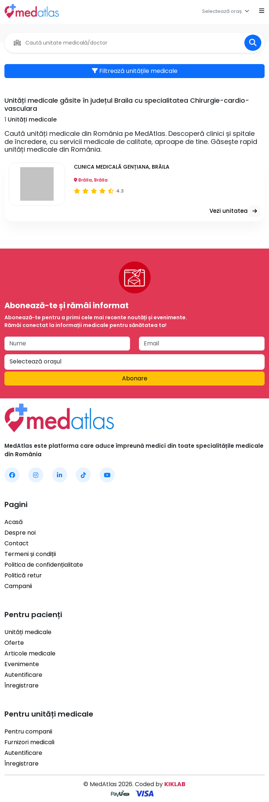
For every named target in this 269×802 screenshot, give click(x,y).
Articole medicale (29, 653)
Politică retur (23, 575)
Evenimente (21, 664)
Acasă (13, 522)
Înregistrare (21, 685)
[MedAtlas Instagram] (35, 474)
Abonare (134, 378)
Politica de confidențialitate (43, 564)
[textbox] (222, 11)
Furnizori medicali (29, 742)
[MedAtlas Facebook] (11, 474)
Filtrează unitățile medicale (134, 71)
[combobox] (227, 11)
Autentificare (23, 675)
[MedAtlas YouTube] (107, 474)
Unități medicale (27, 632)
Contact (16, 543)
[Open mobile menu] (261, 11)
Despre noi (20, 532)
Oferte (14, 643)
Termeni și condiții (30, 554)
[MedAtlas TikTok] (83, 474)
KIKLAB (175, 784)
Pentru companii (28, 731)
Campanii (18, 586)
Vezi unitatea (234, 211)
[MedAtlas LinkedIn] (59, 474)
